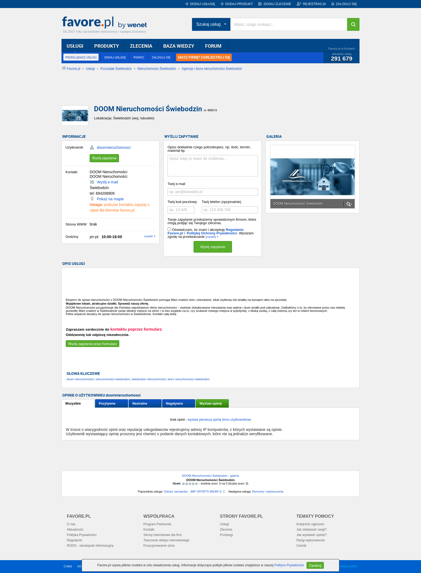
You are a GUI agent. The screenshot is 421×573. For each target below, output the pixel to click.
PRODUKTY (106, 46)
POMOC (138, 57)
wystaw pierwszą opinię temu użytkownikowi (219, 420)
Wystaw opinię (210, 403)
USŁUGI (75, 46)
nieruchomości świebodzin (113, 379)
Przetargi (226, 535)
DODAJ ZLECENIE (277, 4)
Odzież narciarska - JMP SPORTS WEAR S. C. (195, 491)
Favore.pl (105, 22)
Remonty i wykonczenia (267, 491)
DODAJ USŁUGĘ (202, 4)
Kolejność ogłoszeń (310, 524)
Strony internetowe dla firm (162, 535)
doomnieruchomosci (113, 147)
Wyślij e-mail (107, 182)
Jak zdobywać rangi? (311, 529)
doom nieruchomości (80, 379)
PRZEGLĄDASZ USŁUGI (81, 57)
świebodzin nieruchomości (149, 379)
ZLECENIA (141, 46)
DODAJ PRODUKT (239, 4)
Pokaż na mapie (110, 199)
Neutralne (139, 403)
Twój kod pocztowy (182, 202)
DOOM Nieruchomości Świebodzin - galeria (210, 475)
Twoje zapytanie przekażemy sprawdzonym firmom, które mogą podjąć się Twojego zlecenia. (212, 221)
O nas (71, 524)
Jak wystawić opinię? (311, 535)
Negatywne (174, 403)
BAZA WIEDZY (178, 46)
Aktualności (75, 529)
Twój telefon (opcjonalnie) (221, 202)
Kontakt (148, 529)
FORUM (213, 46)
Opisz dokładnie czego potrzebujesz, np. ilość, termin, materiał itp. (209, 148)
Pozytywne (107, 403)
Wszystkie (73, 403)
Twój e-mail (176, 184)
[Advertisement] (191, 92)
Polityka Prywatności (81, 535)
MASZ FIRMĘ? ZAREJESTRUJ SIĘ (204, 57)
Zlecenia (226, 529)
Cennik (301, 546)
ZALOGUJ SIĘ (346, 4)
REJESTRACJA (314, 4)
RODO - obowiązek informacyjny (90, 546)
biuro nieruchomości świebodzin (189, 379)
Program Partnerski (157, 524)
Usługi (224, 524)
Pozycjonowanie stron (159, 546)
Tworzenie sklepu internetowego (166, 540)
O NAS (68, 566)
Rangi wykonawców (310, 540)
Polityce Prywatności (289, 565)
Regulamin (74, 540)
